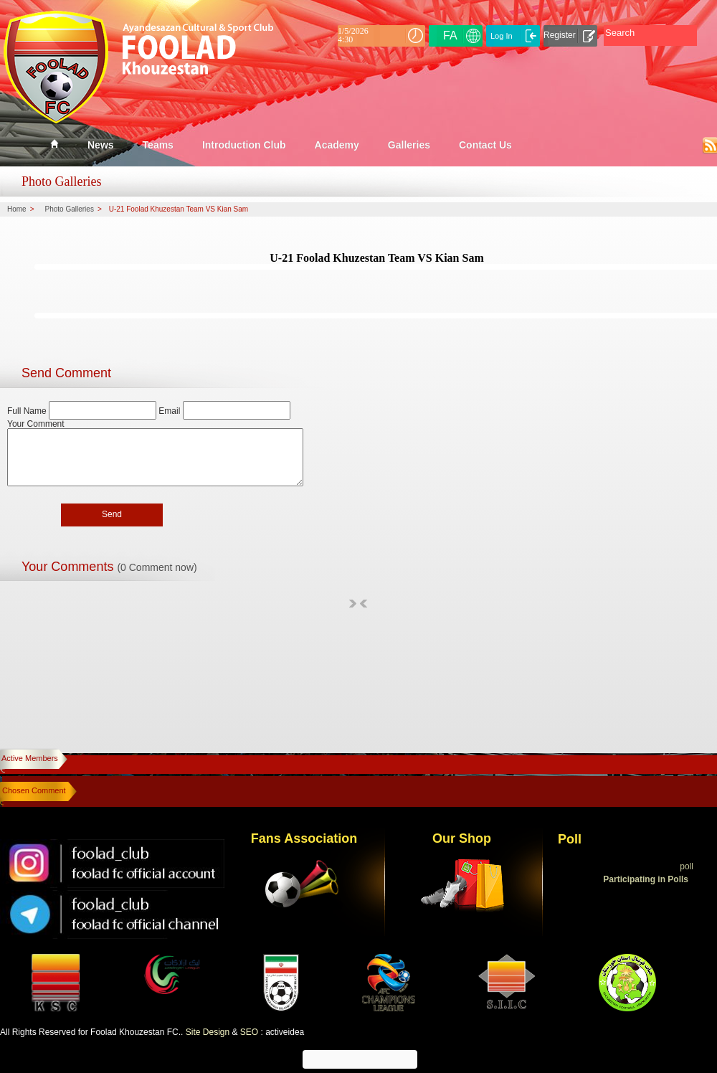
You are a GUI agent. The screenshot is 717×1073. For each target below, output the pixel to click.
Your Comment (36, 424)
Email (169, 411)
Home (17, 209)
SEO (249, 1032)
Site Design (207, 1032)
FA (450, 35)
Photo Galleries (69, 209)
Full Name (28, 411)
